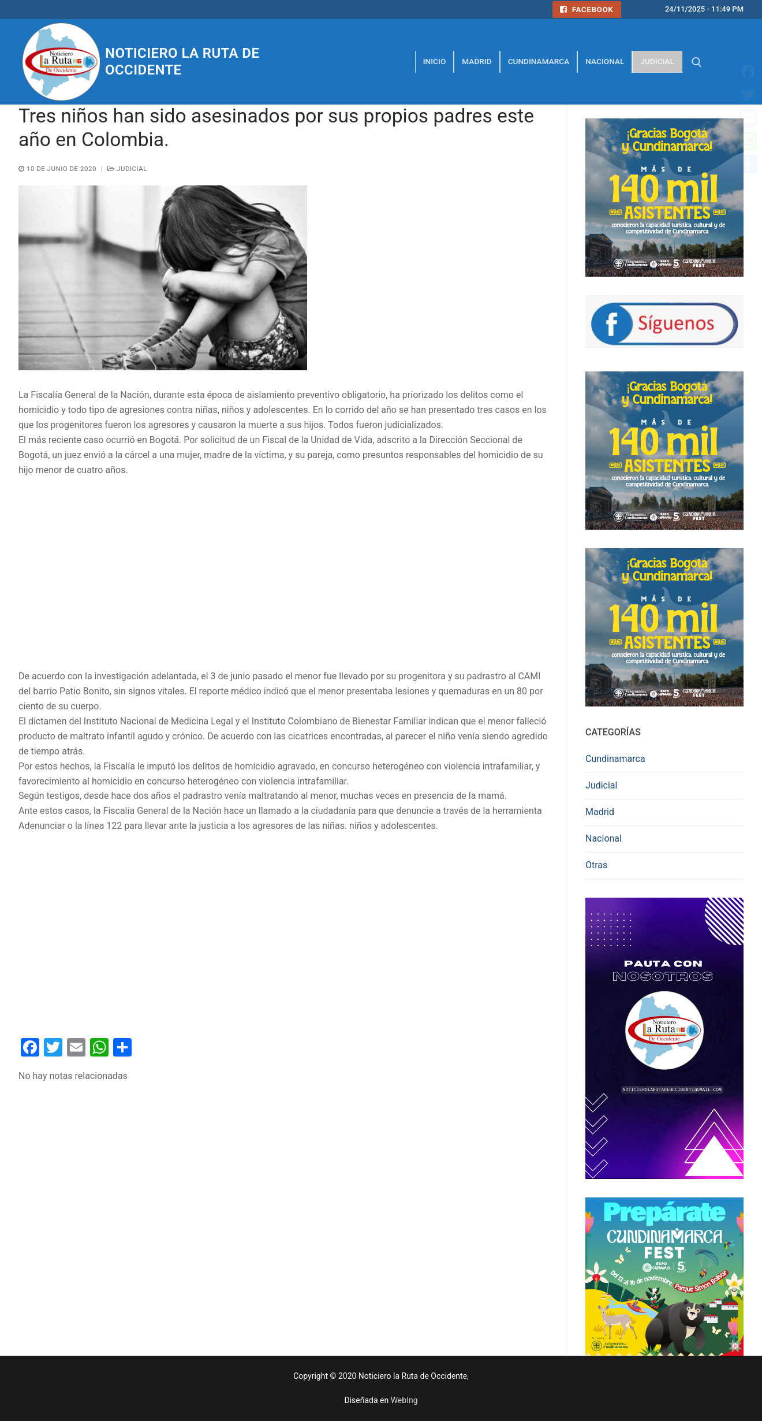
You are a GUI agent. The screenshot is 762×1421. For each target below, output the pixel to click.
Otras (596, 865)
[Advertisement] (283, 573)
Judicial (127, 169)
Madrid (599, 811)
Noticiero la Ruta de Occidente (182, 61)
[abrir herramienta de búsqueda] (697, 62)
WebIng (404, 1400)
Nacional (603, 838)
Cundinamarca (615, 758)
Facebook (586, 9)
